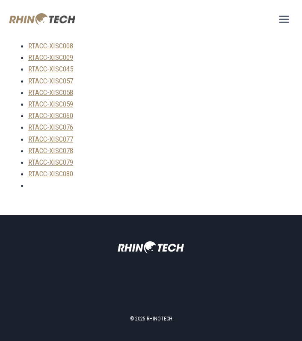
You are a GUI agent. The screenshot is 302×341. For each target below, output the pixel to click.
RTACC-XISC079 (50, 162)
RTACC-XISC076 (50, 127)
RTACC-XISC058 (50, 92)
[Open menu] (283, 19)
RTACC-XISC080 (50, 173)
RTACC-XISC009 (50, 57)
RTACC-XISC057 (50, 81)
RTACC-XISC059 (50, 104)
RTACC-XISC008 (50, 46)
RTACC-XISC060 (50, 115)
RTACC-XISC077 (50, 139)
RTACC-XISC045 (50, 69)
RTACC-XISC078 (50, 150)
